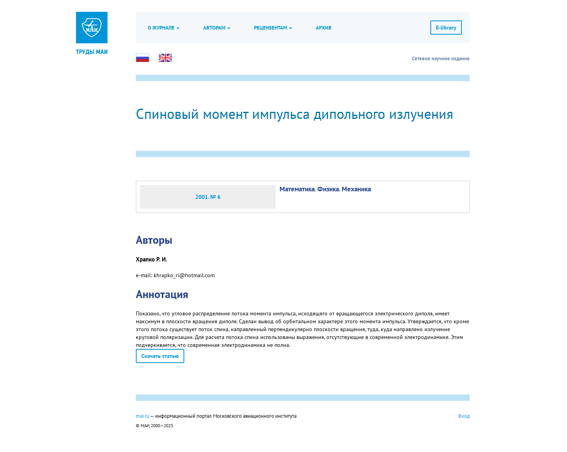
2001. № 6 (207, 196)
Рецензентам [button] (273, 27)
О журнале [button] (164, 27)
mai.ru (142, 416)
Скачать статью (160, 355)
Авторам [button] (216, 27)
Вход (464, 416)
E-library (446, 27)
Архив (324, 27)
